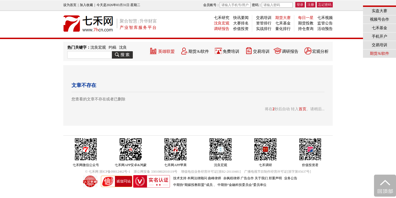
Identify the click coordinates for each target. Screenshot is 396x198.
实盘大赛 (379, 11)
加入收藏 (86, 5)
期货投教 (306, 23)
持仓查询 (306, 29)
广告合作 (247, 178)
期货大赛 (283, 18)
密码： (272, 5)
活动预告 (325, 29)
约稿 (112, 47)
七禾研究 (221, 18)
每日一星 (306, 18)
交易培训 (263, 18)
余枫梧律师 (231, 178)
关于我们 (261, 178)
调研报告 (221, 29)
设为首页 (69, 5)
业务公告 (290, 178)
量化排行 (283, 29)
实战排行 (263, 29)
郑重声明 (275, 178)
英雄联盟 (166, 51)
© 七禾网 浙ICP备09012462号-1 (107, 172)
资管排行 (263, 23)
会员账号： (227, 5)
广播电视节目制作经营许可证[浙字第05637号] (277, 172)
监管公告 (325, 23)
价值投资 (241, 29)
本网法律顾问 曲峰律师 (204, 178)
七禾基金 (283, 23)
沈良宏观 (221, 23)
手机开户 (379, 36)
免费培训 (231, 51)
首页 (302, 109)
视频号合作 (379, 19)
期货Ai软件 (198, 51)
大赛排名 (241, 23)
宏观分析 (320, 51)
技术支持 (179, 178)
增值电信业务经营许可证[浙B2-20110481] (211, 172)
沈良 (123, 47)
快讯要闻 (241, 18)
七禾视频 (325, 18)
